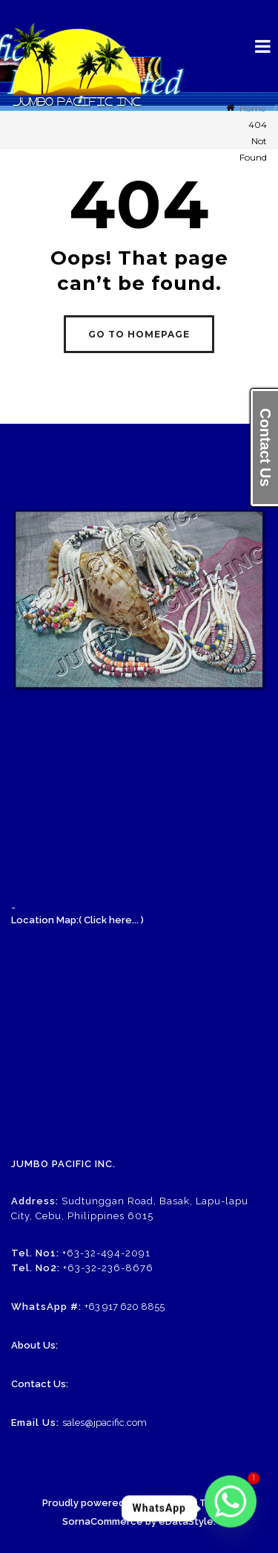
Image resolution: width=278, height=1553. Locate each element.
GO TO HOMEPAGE (139, 334)
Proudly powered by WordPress (117, 1502)
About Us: (34, 1345)
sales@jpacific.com (104, 1422)
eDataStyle (186, 1521)
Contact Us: (39, 1383)
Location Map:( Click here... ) (77, 920)
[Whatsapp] (231, 1508)
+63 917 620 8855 (125, 1306)
